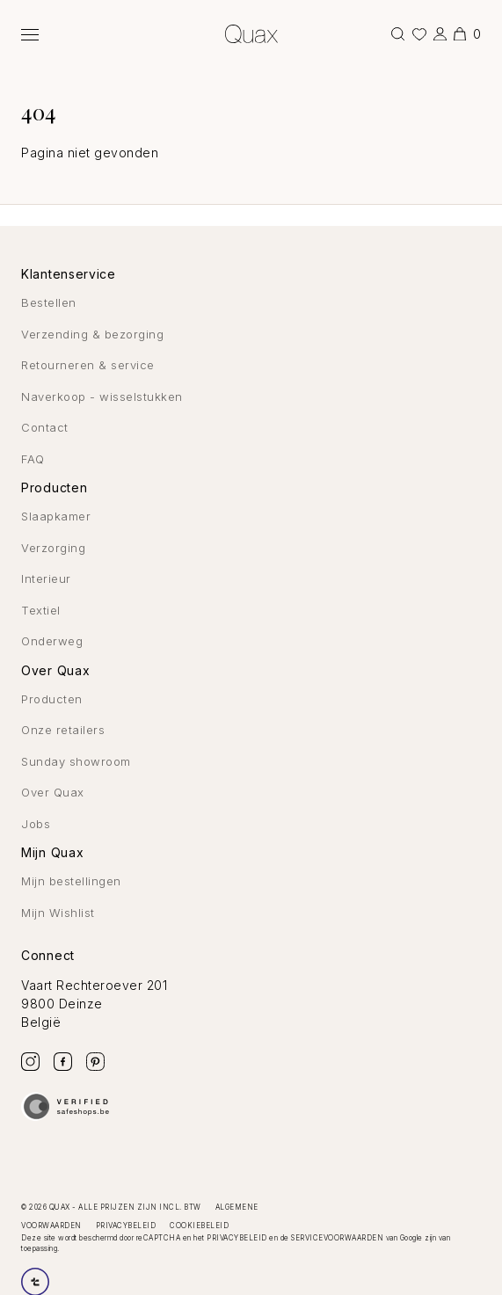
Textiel (41, 610)
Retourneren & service (88, 365)
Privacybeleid (126, 1225)
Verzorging (53, 548)
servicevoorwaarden (337, 1237)
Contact (45, 427)
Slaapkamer (56, 516)
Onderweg (52, 641)
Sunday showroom (76, 761)
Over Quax (52, 792)
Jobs (35, 824)
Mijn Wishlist (58, 913)
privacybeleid (237, 1237)
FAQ (33, 459)
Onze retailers (63, 730)
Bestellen (48, 302)
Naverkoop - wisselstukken (102, 396)
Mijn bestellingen (71, 881)
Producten (52, 699)
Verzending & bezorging (92, 334)
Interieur (46, 578)
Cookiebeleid (199, 1225)
